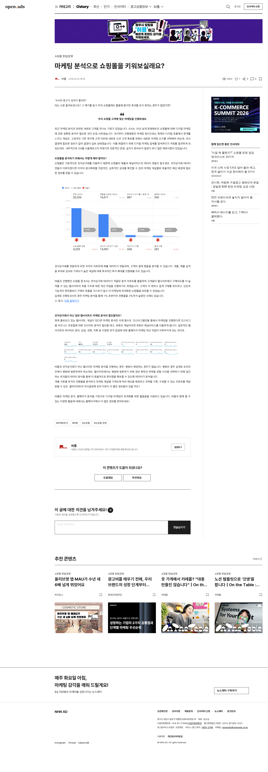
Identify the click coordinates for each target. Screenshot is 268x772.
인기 (107, 7)
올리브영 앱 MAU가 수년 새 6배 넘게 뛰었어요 (77, 582)
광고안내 (231, 711)
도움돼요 (108, 477)
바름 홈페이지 (71, 301)
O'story (82, 6)
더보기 (258, 559)
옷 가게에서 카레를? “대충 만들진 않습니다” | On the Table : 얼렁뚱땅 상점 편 (183, 583)
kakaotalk (83, 742)
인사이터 (120, 7)
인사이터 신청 (253, 6)
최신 (96, 7)
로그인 (237, 6)
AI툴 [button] (157, 7)
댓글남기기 (179, 527)
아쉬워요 (137, 477)
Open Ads (15, 7)
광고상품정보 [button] (139, 7)
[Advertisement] (235, 276)
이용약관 (161, 736)
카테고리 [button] (63, 7)
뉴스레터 (219, 711)
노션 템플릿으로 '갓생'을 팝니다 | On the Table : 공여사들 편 (235, 583)
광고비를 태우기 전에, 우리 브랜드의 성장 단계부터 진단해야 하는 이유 (130, 583)
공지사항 (176, 711)
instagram (60, 742)
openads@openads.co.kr (235, 727)
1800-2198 (207, 727)
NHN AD (61, 712)
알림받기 (178, 447)
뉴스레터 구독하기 (231, 690)
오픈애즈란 (162, 711)
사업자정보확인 (194, 723)
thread (72, 742)
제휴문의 (189, 711)
